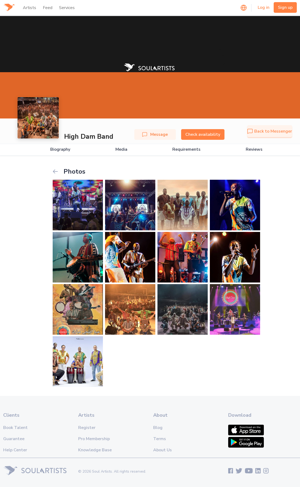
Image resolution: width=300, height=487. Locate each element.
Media (121, 149)
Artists (29, 8)
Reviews (254, 149)
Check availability (202, 134)
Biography (60, 149)
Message (155, 134)
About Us (162, 450)
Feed (47, 8)
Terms (159, 438)
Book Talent (15, 427)
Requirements (186, 149)
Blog (157, 427)
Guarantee (13, 438)
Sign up (285, 7)
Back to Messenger (269, 131)
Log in (263, 7)
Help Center (15, 450)
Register (86, 427)
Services (67, 8)
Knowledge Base (95, 450)
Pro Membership (94, 438)
